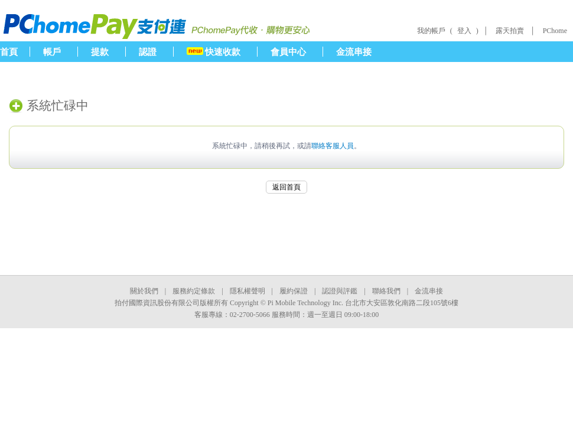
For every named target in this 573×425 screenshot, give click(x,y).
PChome (555, 31)
